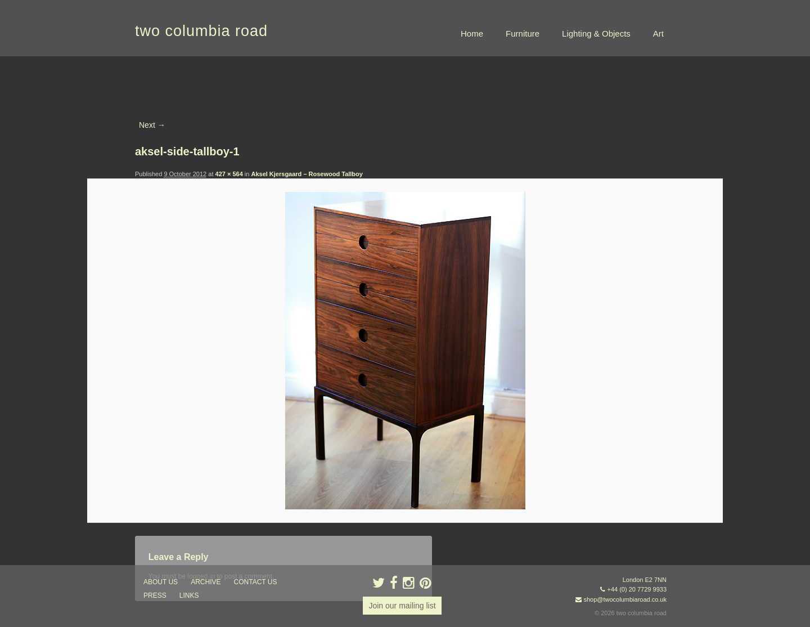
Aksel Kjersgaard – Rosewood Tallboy (306, 174)
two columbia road (201, 31)
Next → (152, 124)
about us (160, 582)
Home (472, 33)
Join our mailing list (401, 605)
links (189, 595)
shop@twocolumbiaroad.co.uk (625, 599)
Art (658, 33)
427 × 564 (229, 174)
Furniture (522, 33)
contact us (255, 582)
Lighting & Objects (596, 33)
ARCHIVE (205, 582)
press (154, 595)
